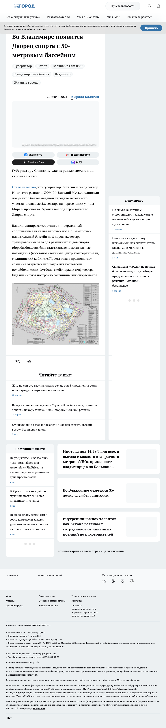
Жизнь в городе (26, 82)
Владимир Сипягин (68, 66)
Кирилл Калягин (85, 97)
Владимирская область (31, 74)
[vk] (17, 361)
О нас (9, 596)
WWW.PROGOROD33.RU (37, 625)
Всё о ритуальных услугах (23, 17)
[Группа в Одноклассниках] (113, 581)
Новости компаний (48, 605)
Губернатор (23, 66)
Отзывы (10, 600)
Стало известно (24, 187)
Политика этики (47, 596)
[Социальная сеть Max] (78, 162)
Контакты (77, 600)
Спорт (42, 66)
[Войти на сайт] (158, 6)
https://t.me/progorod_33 (19, 692)
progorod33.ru (115, 680)
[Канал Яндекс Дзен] (33, 162)
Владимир (62, 74)
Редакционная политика (84, 596)
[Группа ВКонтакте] (33, 155)
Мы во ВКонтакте (88, 17)
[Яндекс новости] (78, 155)
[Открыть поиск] (149, 6)
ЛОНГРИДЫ (12, 575)
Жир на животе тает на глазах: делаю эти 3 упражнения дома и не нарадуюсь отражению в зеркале (55, 390)
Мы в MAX (113, 17)
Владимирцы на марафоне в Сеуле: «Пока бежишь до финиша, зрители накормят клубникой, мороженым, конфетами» (55, 410)
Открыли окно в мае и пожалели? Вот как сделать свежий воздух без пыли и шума (55, 430)
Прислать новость (123, 6)
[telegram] (30, 361)
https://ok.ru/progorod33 (123, 688)
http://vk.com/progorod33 (95, 688)
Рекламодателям (58, 17)
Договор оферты (14, 605)
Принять (151, 28)
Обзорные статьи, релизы (52, 600)
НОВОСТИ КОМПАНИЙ (50, 575)
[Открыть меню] (7, 6)
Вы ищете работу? (139, 17)
